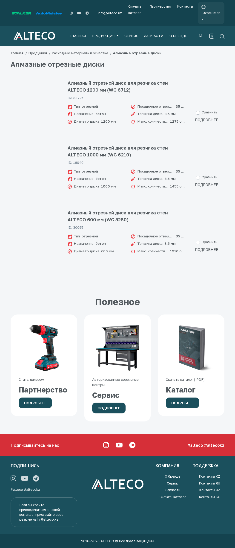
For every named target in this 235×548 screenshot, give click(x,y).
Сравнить (209, 112)
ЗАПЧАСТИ (153, 36)
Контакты (185, 6)
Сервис (173, 483)
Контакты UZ (209, 490)
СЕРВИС (131, 36)
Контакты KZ (209, 476)
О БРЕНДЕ (178, 36)
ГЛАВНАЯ (78, 36)
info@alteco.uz (110, 13)
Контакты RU (209, 483)
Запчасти (172, 490)
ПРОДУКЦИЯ (104, 36)
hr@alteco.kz (47, 519)
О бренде (173, 476)
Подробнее (206, 120)
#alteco (195, 445)
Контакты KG (209, 497)
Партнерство (160, 6)
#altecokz (214, 445)
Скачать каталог (134, 9)
